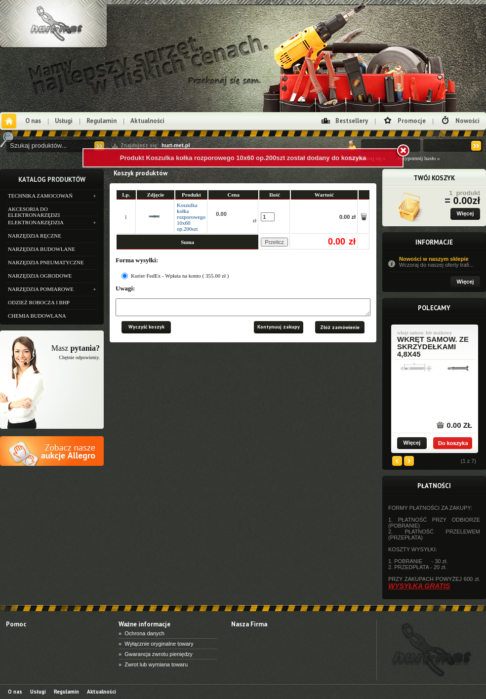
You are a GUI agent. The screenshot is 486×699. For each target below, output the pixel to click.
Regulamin (101, 121)
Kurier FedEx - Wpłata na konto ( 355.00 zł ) (180, 276)
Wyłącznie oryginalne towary (158, 644)
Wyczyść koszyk (146, 330)
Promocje (412, 121)
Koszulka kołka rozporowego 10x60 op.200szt (191, 217)
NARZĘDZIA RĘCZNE (34, 236)
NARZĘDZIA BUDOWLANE (41, 249)
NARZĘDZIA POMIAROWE (41, 289)
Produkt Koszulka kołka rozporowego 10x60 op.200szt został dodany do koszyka (243, 158)
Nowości (467, 121)
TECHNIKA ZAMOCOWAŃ (40, 196)
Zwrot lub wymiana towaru (156, 664)
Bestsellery (351, 121)
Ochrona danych (144, 633)
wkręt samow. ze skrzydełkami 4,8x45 (433, 346)
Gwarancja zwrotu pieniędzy (158, 654)
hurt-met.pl (176, 145)
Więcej (465, 213)
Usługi (64, 121)
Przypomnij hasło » (419, 158)
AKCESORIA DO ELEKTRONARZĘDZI (34, 211)
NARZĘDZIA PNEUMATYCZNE (46, 262)
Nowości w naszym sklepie (439, 262)
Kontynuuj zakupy (278, 330)
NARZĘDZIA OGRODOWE (40, 276)
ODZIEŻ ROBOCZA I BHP (39, 302)
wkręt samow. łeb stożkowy (424, 332)
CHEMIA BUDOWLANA (37, 316)
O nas (33, 121)
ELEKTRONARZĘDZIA (36, 222)
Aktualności (147, 121)
